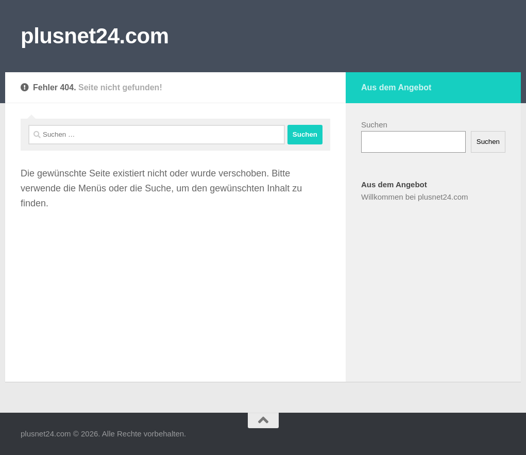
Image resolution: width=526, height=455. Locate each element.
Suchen (374, 124)
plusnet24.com (95, 36)
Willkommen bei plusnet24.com (414, 196)
